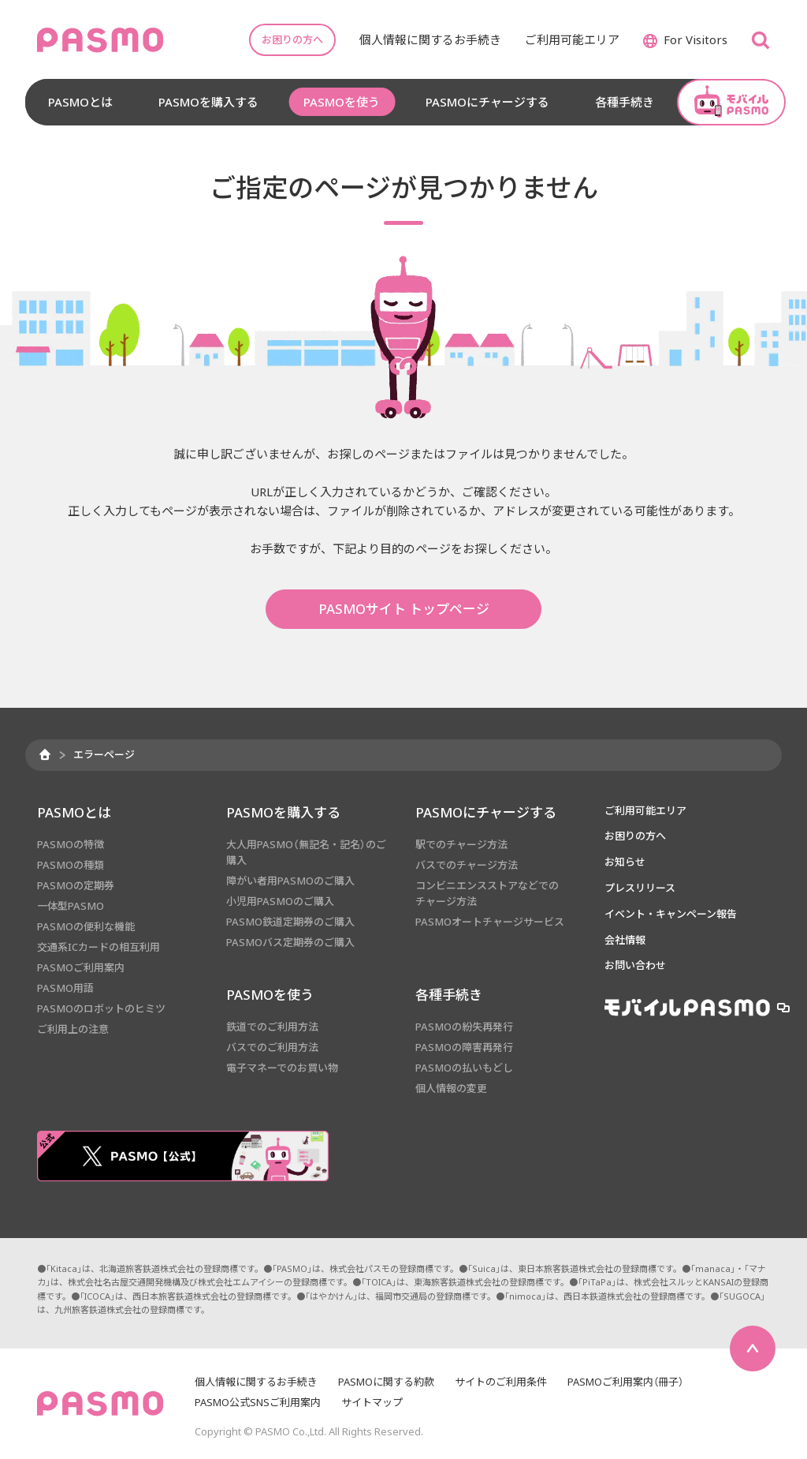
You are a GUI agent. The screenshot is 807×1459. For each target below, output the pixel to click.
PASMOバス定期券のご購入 (290, 942)
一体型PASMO (70, 906)
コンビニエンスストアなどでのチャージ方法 (487, 893)
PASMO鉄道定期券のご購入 (290, 922)
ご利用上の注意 (73, 1029)
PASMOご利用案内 (81, 967)
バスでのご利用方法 (272, 1047)
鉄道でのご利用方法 (272, 1026)
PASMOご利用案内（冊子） (625, 1382)
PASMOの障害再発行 (464, 1047)
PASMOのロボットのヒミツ (101, 1008)
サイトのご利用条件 (501, 1382)
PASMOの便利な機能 (86, 926)
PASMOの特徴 (70, 844)
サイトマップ (372, 1402)
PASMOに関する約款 (386, 1382)
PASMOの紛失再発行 (464, 1026)
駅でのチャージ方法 (461, 844)
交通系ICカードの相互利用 (98, 947)
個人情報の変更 (451, 1088)
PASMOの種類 (70, 865)
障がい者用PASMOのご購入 (290, 881)
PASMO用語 (65, 988)
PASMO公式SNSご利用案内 (258, 1402)
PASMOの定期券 (75, 885)
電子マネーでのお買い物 (282, 1068)
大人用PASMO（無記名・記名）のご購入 (306, 852)
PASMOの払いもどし (464, 1068)
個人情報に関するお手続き (256, 1382)
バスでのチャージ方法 (466, 865)
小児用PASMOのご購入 (280, 901)
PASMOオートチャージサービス (489, 922)
